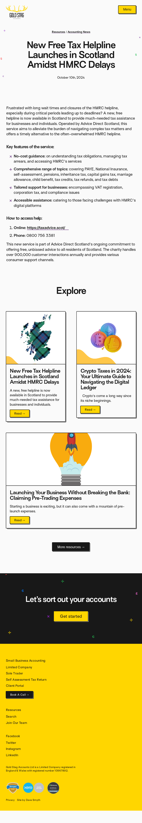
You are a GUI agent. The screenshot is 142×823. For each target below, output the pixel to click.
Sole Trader (14, 673)
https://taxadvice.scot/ (46, 228)
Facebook (13, 736)
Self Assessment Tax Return (26, 679)
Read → (19, 413)
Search (11, 716)
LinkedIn (12, 755)
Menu (127, 9)
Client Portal (15, 686)
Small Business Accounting (26, 660)
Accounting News (79, 31)
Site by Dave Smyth (28, 800)
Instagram (13, 749)
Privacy (10, 800)
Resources (58, 31)
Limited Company (19, 667)
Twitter (11, 743)
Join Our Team (16, 723)
